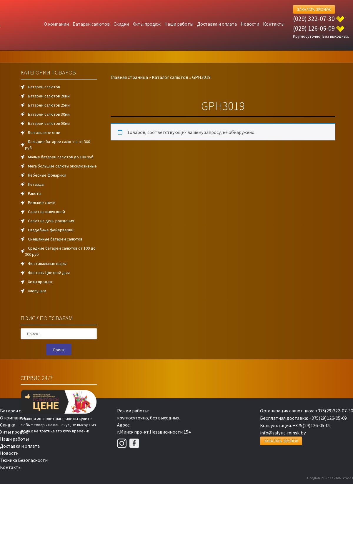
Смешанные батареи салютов (55, 239)
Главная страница (129, 77)
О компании (56, 24)
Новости (250, 24)
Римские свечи (42, 202)
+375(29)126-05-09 (328, 418)
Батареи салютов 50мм (49, 123)
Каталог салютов (170, 77)
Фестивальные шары (47, 263)
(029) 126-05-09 (314, 28)
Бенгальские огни (44, 132)
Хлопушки (37, 290)
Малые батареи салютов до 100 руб (61, 157)
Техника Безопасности (24, 460)
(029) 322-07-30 (314, 18)
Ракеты (34, 193)
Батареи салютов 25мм (49, 105)
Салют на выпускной (46, 211)
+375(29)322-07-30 (334, 410)
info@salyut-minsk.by (283, 432)
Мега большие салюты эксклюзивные (62, 166)
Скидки (121, 24)
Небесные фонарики (47, 175)
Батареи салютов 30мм (49, 114)
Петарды (36, 184)
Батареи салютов (91, 24)
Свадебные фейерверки (51, 230)
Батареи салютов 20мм (49, 96)
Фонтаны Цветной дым (49, 272)
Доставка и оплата (217, 24)
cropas (348, 478)
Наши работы (178, 24)
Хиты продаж (147, 24)
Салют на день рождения (51, 220)
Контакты (273, 24)
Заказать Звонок (314, 9)
